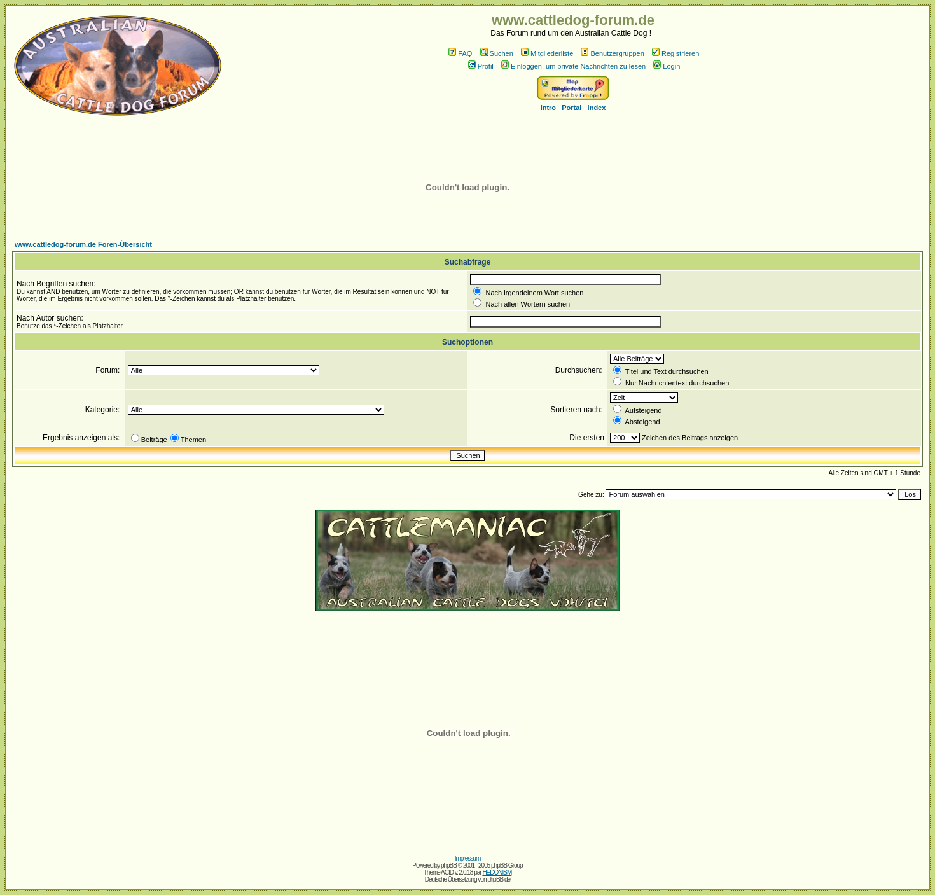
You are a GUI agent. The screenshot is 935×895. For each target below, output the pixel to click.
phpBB (449, 865)
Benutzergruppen (612, 53)
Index (597, 107)
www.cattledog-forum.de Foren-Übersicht (83, 244)
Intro (548, 107)
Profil (481, 66)
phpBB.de (498, 879)
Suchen (496, 53)
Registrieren (675, 53)
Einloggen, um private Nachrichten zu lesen (573, 66)
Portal (571, 107)
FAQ (460, 53)
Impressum (467, 858)
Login (666, 66)
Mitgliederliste (547, 53)
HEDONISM (496, 872)
